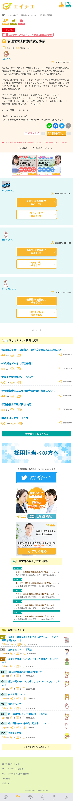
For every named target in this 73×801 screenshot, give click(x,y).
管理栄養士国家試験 (46, 15)
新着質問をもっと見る (36, 434)
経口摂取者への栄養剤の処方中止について (28, 723)
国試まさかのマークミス (14, 418)
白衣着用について (17, 694)
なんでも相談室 (13, 15)
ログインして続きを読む (37, 214)
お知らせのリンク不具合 (20, 649)
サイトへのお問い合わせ (12, 769)
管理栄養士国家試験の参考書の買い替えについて (28, 390)
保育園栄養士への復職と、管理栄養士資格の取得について (33, 349)
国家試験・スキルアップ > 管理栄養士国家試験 (30, 35)
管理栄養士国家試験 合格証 (16, 404)
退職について (14, 704)
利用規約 (6, 778)
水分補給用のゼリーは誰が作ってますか (27, 714)
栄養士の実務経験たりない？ (17, 377)
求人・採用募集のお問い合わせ (15, 774)
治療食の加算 (14, 733)
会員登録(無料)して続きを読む (36, 202)
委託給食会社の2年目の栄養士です (25, 672)
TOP (3, 15)
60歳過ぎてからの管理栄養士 (17, 363)
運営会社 (6, 783)
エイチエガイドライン (11, 764)
